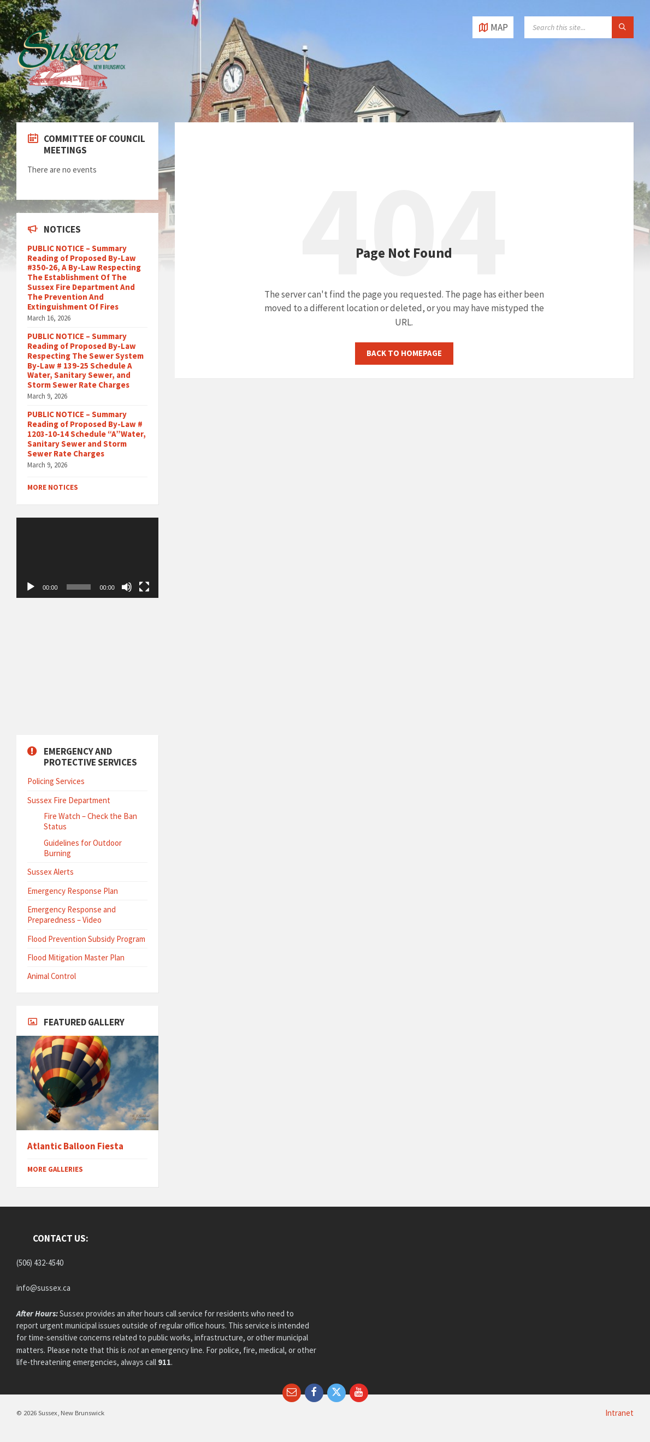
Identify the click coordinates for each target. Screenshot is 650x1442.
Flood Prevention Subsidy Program (86, 939)
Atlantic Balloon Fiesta (75, 1146)
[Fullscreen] (144, 586)
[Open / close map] (492, 27)
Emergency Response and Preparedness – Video (71, 914)
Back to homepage (404, 353)
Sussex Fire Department (68, 800)
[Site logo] (71, 100)
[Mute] (126, 586)
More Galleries (55, 1169)
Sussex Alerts (50, 872)
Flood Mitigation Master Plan (76, 957)
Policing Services (56, 781)
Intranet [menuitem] (619, 1413)
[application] (87, 557)
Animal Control (51, 976)
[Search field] (579, 27)
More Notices (52, 487)
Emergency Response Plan (72, 891)
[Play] (30, 586)
